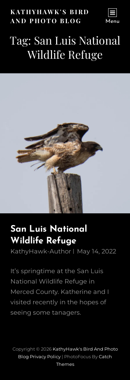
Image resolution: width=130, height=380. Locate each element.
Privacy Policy (45, 356)
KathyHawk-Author (40, 251)
